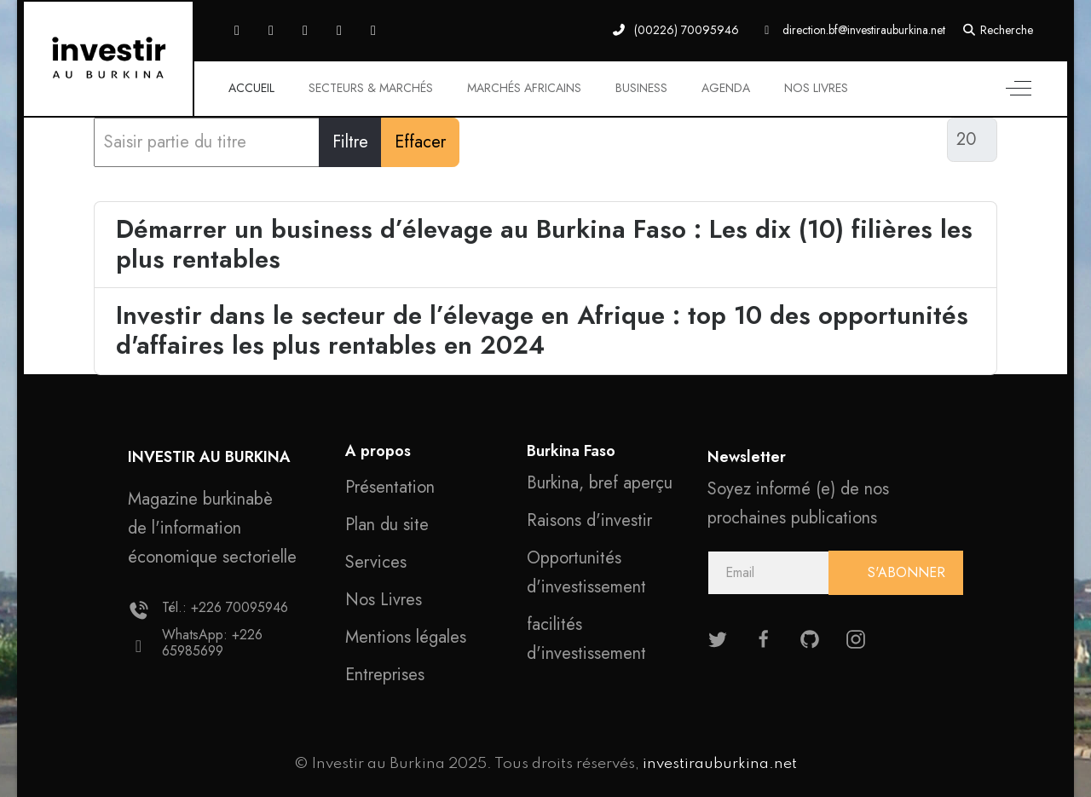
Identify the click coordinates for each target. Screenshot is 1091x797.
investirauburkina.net (720, 764)
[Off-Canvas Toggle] (1018, 88)
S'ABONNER (904, 572)
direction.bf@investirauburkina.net (863, 29)
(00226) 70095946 (686, 29)
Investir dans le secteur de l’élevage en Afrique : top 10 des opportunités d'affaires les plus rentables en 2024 (542, 330)
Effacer (420, 142)
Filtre (350, 142)
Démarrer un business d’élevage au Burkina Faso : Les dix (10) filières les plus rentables (544, 244)
